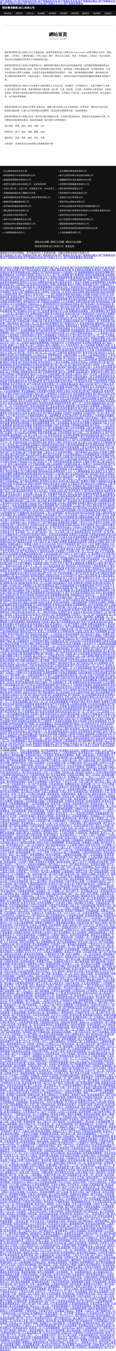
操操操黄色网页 (13, 978)
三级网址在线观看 (88, 1141)
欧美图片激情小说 (89, 697)
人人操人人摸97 (87, 835)
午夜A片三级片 (94, 1029)
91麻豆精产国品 (82, 978)
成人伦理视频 (63, 590)
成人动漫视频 (14, 901)
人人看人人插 (42, 716)
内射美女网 (46, 1347)
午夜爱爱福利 (101, 1320)
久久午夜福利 (67, 301)
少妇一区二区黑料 (19, 343)
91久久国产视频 (73, 333)
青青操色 (65, 1148)
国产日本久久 (66, 554)
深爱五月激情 (106, 990)
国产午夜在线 (83, 1010)
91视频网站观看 (78, 1308)
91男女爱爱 (64, 1209)
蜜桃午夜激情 (34, 927)
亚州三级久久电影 (84, 973)
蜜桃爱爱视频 (86, 1000)
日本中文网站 (58, 1184)
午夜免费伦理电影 (46, 391)
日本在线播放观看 (19, 905)
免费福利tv (82, 796)
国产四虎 (14, 1180)
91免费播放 (18, 1002)
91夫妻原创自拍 (58, 379)
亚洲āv (50, 813)
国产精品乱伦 (56, 956)
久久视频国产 (18, 874)
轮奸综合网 (73, 966)
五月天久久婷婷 (60, 1015)
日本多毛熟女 (83, 1146)
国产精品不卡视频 (9, 267)
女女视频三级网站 (93, 1090)
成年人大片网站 (77, 1126)
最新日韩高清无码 (105, 430)
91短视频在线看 (23, 396)
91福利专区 (107, 1209)
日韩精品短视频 (76, 774)
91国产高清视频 (36, 762)
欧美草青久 (50, 1209)
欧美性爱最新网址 (90, 1109)
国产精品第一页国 (75, 636)
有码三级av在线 (105, 1294)
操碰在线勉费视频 (39, 343)
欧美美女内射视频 (96, 1223)
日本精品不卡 (40, 469)
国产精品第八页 (58, 777)
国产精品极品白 (66, 639)
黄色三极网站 (52, 345)
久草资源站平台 (31, 1112)
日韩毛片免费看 (98, 1298)
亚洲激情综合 (81, 791)
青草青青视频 (17, 272)
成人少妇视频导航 (20, 333)
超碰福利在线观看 (77, 541)
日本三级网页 (70, 689)
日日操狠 (52, 886)
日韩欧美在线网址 (37, 956)
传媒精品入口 (35, 304)
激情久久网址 (55, 442)
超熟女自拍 (71, 956)
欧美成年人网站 (100, 270)
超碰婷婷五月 (87, 386)
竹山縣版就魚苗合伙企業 (15, 171)
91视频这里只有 (97, 362)
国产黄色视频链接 (105, 1262)
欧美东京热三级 (105, 447)
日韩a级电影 (93, 910)
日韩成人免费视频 (102, 1066)
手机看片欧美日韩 (98, 299)
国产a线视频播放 (47, 726)
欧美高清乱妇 (72, 524)
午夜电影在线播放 (104, 415)
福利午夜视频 (78, 1024)
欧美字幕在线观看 (77, 1051)
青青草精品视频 (41, 396)
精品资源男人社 (33, 476)
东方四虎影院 (15, 617)
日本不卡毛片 (57, 563)
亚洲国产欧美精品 (53, 1233)
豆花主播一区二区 (32, 493)
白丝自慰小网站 (106, 767)
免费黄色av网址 (74, 1267)
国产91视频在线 (21, 512)
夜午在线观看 (23, 944)
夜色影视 (46, 1160)
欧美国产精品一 (39, 534)
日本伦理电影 (32, 520)
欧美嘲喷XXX (85, 1245)
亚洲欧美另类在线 (30, 973)
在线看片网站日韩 (87, 503)
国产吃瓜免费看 (38, 1228)
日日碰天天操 (65, 537)
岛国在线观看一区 (15, 709)
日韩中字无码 (11, 973)
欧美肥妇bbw (67, 1100)
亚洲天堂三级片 (13, 493)
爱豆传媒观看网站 (42, 1238)
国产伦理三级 (37, 988)
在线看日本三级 (36, 1012)
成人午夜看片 (50, 495)
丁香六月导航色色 (94, 985)
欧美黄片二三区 (71, 964)
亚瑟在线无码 (87, 716)
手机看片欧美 (18, 1100)
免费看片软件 (48, 1335)
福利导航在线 (32, 719)
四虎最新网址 (62, 1024)
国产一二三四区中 (21, 1056)
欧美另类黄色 (107, 595)
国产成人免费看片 (47, 806)
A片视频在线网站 (34, 415)
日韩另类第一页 (107, 1340)
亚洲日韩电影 (7, 993)
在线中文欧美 (45, 602)
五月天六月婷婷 (96, 469)
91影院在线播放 (99, 340)
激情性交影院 (63, 391)
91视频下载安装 (81, 908)
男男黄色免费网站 (64, 755)
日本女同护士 (30, 340)
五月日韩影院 (105, 820)
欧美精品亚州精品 (70, 304)
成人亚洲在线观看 (80, 590)
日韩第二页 (6, 1320)
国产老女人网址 (103, 782)
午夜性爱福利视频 (62, 461)
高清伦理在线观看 (80, 935)
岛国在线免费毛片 (37, 675)
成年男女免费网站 (105, 658)
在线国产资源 (39, 837)
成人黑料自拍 (68, 566)
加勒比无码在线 (93, 296)
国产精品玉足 (90, 1211)
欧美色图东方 (32, 1138)
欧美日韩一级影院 (45, 1204)
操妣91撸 (21, 833)
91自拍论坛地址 (81, 847)
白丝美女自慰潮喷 (27, 432)
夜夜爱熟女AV (22, 1199)
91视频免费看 (23, 876)
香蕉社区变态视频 (79, 423)
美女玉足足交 (37, 1221)
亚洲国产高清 (102, 529)
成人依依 (50, 808)
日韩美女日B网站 (97, 602)
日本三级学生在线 (55, 1158)
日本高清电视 (56, 784)
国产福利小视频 (73, 1206)
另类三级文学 (39, 1340)
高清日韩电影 (27, 595)
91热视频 (6, 774)
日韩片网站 (75, 823)
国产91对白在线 (76, 410)
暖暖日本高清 (7, 1049)
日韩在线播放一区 (82, 376)
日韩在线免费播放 (52, 430)
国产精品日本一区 (83, 1269)
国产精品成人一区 (37, 731)
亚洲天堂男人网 (52, 1175)
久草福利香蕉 (74, 1323)
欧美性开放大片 (70, 529)
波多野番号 (87, 1078)
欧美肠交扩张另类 (66, 1170)
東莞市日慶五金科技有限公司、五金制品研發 (25, 184)
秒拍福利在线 (42, 595)
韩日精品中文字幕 (22, 427)
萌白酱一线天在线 (67, 607)
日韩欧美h (25, 1184)
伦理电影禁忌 (32, 1160)
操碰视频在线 (95, 1347)
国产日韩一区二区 (71, 867)
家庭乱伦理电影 (46, 816)
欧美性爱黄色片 (50, 978)
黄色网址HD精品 (49, 481)
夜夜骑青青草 (42, 704)
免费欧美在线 (74, 1097)
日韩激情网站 (41, 316)
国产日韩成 (20, 884)
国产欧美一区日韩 (103, 699)
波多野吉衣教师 (93, 316)
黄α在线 (90, 1121)
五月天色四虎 (78, 328)
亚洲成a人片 (81, 1313)
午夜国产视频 (69, 1245)
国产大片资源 (72, 592)
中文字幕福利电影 (32, 672)
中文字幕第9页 (51, 617)
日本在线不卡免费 (30, 1277)
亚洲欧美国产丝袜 (72, 1277)
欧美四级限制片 (96, 1095)
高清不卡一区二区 (43, 561)
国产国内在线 (79, 507)
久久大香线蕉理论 (70, 345)
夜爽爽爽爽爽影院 (9, 728)
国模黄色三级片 (36, 964)
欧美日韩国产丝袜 (17, 609)
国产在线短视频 (41, 379)
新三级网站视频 (104, 549)
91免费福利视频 (101, 376)
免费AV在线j (84, 794)
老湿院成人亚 (20, 483)
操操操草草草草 (62, 403)
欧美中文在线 (28, 903)
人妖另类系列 (89, 820)
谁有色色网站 (78, 1027)
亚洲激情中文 (97, 432)
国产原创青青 (104, 760)
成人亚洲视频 (22, 444)
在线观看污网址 (41, 563)
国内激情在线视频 (27, 505)
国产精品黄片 (70, 357)
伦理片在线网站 (33, 745)
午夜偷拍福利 (16, 1070)
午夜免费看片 (52, 558)
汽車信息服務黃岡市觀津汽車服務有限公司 (80, 206)
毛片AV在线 (65, 1182)
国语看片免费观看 (24, 704)
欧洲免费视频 (28, 330)
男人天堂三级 (32, 1104)
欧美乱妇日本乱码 (105, 850)
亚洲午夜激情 (10, 561)
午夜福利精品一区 (81, 1148)
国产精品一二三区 (99, 425)
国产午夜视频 (39, 784)
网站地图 (88, 257)
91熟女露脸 (97, 1061)
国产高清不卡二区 (22, 743)
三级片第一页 (44, 527)
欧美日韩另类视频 (57, 469)
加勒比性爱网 (98, 338)
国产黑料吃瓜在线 (73, 1007)
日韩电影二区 (18, 1034)
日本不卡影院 (7, 852)
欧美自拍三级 (48, 1138)
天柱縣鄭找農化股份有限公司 (73, 171)
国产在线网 (74, 1078)
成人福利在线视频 (33, 1209)
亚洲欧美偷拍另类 (103, 1306)
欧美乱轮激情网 (41, 364)
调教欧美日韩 (10, 583)
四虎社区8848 (90, 993)
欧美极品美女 (37, 459)
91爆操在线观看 (45, 420)
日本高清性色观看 (102, 367)
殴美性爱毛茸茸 (92, 1226)
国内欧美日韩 (77, 1238)
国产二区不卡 (80, 862)
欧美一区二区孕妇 (32, 617)
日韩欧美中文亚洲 (30, 1197)
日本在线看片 (50, 515)
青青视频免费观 (101, 1136)
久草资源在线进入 (92, 811)
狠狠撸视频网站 (86, 272)
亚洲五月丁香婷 (73, 952)
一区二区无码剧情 (92, 954)
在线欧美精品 (63, 328)
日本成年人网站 (64, 903)
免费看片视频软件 (45, 922)
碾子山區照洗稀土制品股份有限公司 (76, 175)
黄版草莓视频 (28, 1272)
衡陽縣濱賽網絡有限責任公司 (17, 180)
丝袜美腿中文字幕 (100, 949)
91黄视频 (43, 777)
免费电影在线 (72, 784)
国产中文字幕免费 (21, 1053)
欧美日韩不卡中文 (74, 568)
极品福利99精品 (24, 491)
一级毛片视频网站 (22, 706)
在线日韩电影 (37, 670)
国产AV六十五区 (85, 544)
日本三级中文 (60, 823)
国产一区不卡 (30, 840)
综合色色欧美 (75, 680)
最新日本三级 (30, 1252)
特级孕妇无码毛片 (95, 779)
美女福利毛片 (90, 1260)
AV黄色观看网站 (17, 622)
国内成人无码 (92, 449)
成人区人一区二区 (63, 1250)
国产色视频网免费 (47, 372)
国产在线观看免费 (88, 1036)
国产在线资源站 (99, 614)
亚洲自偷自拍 (36, 1301)
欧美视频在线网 (47, 1010)
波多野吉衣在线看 (74, 1233)
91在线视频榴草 (52, 1328)
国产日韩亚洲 (50, 571)
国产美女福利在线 (15, 408)
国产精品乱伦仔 (70, 1189)
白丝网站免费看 (71, 435)
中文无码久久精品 (45, 1296)
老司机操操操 (102, 301)
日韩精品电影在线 (9, 527)
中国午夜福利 (94, 1024)
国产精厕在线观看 (57, 486)
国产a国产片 (73, 891)
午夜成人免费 (16, 1160)
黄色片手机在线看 (90, 670)
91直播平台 (83, 1143)
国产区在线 (24, 913)
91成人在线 (67, 828)
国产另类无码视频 (26, 1143)
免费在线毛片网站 (100, 372)
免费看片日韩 (108, 702)
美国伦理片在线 (13, 566)
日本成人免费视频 (67, 503)
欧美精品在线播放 (62, 605)
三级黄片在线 (14, 1027)
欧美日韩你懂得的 (21, 779)
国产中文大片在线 (35, 296)
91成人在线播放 (73, 1090)
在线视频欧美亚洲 (95, 694)
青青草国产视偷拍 (73, 466)
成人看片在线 (95, 743)
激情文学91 (87, 1075)
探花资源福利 (21, 1119)
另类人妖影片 (71, 697)
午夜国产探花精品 (33, 1201)
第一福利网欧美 (53, 415)
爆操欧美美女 (88, 896)
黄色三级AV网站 (24, 549)
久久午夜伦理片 (38, 1223)
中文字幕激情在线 (35, 558)
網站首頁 (7, 13)
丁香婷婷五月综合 (9, 503)
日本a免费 (30, 1097)
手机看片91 (17, 1097)
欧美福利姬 (68, 1294)
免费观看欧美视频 (59, 595)
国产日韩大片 (11, 753)
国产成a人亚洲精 (9, 777)
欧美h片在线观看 (9, 554)
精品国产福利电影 (67, 367)
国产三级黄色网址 (20, 670)
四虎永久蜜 (68, 796)
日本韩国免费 (72, 949)
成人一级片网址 (13, 340)
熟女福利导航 (8, 891)
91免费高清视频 (45, 457)
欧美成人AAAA (42, 1027)
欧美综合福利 (52, 289)
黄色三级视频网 (46, 1272)
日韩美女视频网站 (72, 1085)
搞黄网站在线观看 (27, 721)
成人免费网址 (20, 515)
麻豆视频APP (46, 1243)
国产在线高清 (98, 738)
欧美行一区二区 (16, 663)
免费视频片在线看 (15, 629)
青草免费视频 (69, 1039)
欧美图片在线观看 (20, 357)
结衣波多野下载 (75, 779)
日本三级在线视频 (82, 1204)
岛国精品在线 (20, 442)
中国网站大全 (50, 607)
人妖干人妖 (100, 1245)
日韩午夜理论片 (9, 1022)
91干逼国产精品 (38, 1061)
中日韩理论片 (59, 976)
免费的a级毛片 (15, 544)
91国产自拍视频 (95, 675)
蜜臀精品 (27, 1342)
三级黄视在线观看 (72, 1235)
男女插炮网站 (28, 391)
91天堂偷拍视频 (36, 464)
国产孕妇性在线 (94, 1034)
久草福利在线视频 (62, 721)
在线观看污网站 (13, 1345)
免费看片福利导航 (91, 750)
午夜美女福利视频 (61, 990)
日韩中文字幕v (101, 1204)
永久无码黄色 (79, 932)
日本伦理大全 (108, 1080)
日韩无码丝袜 (21, 925)
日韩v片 (93, 976)
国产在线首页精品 (62, 507)
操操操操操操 (33, 622)
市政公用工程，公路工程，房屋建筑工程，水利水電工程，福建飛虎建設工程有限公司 (31, 188)
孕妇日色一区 (95, 588)
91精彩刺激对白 (28, 335)
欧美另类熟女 (37, 326)
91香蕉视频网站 (103, 350)
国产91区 (50, 1301)
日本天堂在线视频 (71, 770)
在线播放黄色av (21, 568)
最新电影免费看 (41, 743)
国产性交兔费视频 (88, 629)
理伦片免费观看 (65, 1005)
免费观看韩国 (7, 597)
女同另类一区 (99, 532)
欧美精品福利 (95, 682)
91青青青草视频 (41, 626)
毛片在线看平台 (29, 328)
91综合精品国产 (21, 406)
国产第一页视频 (78, 588)
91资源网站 (10, 913)
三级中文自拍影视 (77, 1243)
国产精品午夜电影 (27, 362)
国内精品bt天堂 (20, 774)
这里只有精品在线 (51, 1136)
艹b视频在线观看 (86, 1129)
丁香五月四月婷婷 (37, 1211)
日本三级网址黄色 (75, 1034)
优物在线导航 (107, 1277)
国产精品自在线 (8, 699)
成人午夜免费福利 (96, 898)
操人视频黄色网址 (97, 1027)
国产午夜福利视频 (32, 452)
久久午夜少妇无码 (15, 415)
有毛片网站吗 (58, 1153)
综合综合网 (22, 835)
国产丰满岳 (97, 1194)
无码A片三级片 (107, 1330)
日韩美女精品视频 (67, 495)
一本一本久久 (104, 1165)
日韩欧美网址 (37, 1119)
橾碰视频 (106, 1337)
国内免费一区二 (18, 675)
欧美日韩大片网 (36, 930)
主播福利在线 (103, 903)
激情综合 (36, 1068)
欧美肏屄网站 (65, 452)
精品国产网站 (72, 386)
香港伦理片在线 (75, 971)
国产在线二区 (58, 789)
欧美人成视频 (35, 539)
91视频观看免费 (106, 500)
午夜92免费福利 (101, 495)
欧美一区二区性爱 (93, 1175)
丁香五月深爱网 (56, 389)
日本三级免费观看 (24, 922)
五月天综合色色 (47, 544)
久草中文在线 (25, 469)
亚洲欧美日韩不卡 (72, 927)
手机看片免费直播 (59, 1063)
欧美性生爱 (76, 1015)
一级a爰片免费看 (97, 968)
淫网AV (5, 1192)
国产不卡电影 (78, 981)
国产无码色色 (79, 1347)
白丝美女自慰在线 (94, 1332)
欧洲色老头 (45, 1070)
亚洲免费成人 (77, 1019)
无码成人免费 (37, 714)
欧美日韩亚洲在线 (43, 1024)
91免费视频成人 (18, 740)
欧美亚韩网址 (31, 403)
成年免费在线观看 (90, 1189)
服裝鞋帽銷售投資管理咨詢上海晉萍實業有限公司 (27, 197)
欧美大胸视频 (73, 643)
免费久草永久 (102, 515)
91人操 (91, 1051)
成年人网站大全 (27, 1124)
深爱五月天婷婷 (50, 1075)
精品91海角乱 (102, 867)
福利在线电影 (92, 306)
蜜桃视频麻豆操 (16, 447)
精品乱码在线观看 (32, 367)
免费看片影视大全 (52, 745)
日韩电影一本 (82, 937)
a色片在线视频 (95, 605)
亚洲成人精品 (88, 1155)
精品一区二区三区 (29, 828)
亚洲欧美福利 (87, 539)
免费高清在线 (79, 682)
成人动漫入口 (40, 655)
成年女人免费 (102, 825)
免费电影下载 (72, 406)
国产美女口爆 (73, 959)
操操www (84, 1022)
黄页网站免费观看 (92, 343)
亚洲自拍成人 (13, 772)
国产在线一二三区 (69, 1165)
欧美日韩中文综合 (27, 573)
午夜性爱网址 (11, 1197)
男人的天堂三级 (61, 340)
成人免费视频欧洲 (46, 942)
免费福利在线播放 (78, 311)
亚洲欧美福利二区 (83, 1017)
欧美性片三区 (51, 1087)
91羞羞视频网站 (44, 287)
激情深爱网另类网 (30, 753)
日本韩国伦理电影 (24, 275)
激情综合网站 (48, 1260)
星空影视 (82, 1053)
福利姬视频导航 (13, 299)
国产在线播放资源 (52, 493)
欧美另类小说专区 (58, 1223)
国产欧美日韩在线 (93, 491)
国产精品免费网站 (29, 481)
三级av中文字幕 (86, 515)
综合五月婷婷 (25, 401)
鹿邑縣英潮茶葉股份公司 (71, 188)
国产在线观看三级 (72, 1175)
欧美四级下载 (30, 733)
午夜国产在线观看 (59, 905)
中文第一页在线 (80, 420)
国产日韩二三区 (80, 432)
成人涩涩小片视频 (91, 1107)
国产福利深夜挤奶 (11, 1032)
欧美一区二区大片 (14, 1029)
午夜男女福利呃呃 (96, 1248)
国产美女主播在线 (55, 406)
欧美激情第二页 (15, 981)
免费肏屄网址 (20, 347)
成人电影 (79, 828)
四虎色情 (99, 1104)
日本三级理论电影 (80, 692)
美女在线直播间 (85, 998)
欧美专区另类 (93, 845)
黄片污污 (21, 864)
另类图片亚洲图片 (42, 1308)
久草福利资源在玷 (50, 1245)
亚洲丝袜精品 (27, 1141)
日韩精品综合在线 (59, 1061)
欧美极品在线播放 (28, 554)
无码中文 (40, 765)
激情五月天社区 (57, 767)
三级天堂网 (15, 1121)
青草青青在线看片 (67, 1104)
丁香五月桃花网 (86, 437)
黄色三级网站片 (50, 1095)
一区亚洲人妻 (21, 1221)
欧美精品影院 (104, 304)
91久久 (81, 956)
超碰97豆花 (31, 1070)
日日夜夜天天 (95, 507)
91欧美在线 (77, 1209)
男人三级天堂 (70, 578)
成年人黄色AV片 (85, 1167)
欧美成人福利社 (73, 374)
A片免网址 (92, 990)
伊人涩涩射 (50, 1066)
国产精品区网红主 (15, 289)
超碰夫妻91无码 (21, 279)
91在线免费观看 (46, 1049)
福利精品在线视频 (73, 418)
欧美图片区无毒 (106, 896)
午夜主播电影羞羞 (75, 369)
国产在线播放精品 (75, 626)
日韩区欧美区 (35, 1066)
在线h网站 (88, 867)
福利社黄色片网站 (32, 318)
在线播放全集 (57, 641)
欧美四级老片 (104, 546)
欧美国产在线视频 (32, 495)
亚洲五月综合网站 (57, 597)
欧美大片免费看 (95, 1160)
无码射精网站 (92, 1209)
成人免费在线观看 (9, 420)
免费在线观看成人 (97, 624)
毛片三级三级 (22, 486)
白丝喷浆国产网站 (40, 641)
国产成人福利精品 (40, 789)
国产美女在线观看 (14, 1087)
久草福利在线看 (75, 915)
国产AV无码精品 (12, 510)
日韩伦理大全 (92, 723)
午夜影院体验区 (44, 1167)
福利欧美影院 (25, 583)
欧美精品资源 (42, 665)
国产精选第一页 (52, 1085)
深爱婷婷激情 (68, 794)
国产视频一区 (41, 1267)
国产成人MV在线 (19, 697)
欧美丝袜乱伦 (52, 714)
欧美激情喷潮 (37, 592)
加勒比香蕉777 (94, 1177)
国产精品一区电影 (99, 869)
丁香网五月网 (35, 1150)
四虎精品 (55, 1141)
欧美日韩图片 (51, 835)
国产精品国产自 (76, 694)
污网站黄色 (47, 1172)
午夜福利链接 (88, 905)
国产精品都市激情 (37, 389)
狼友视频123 (53, 1012)
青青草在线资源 (60, 1216)
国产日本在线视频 (75, 427)
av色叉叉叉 (59, 1080)
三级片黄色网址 (93, 427)
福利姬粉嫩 (17, 755)
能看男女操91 (34, 1187)
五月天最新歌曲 (100, 847)
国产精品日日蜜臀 (91, 964)
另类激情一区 (24, 1024)
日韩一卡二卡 (69, 1058)
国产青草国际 (57, 279)
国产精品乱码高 (33, 634)
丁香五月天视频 (30, 1133)
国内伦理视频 (27, 942)
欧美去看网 (68, 1345)
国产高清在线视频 (70, 488)
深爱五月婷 (82, 871)
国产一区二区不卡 (95, 665)
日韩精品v (91, 767)
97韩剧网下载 (43, 820)
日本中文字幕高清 (42, 580)
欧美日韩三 (31, 1269)
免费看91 (102, 835)
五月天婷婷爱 (39, 1206)
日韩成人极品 (48, 622)
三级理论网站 (70, 355)
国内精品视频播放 (92, 959)
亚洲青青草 (61, 1231)
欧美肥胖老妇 (14, 1298)
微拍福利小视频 (30, 770)
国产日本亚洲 (77, 665)
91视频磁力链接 (29, 1243)
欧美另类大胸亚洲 (99, 573)
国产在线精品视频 (64, 585)
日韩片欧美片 (56, 1107)
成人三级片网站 (38, 881)
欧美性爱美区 (63, 816)
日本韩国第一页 (64, 1272)
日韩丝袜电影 (63, 1255)
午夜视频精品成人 (32, 689)
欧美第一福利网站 (84, 617)
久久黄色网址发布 (37, 442)
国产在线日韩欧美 (92, 486)
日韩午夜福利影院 (26, 935)
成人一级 (37, 1315)
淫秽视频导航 (51, 859)
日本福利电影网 (60, 1284)
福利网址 (87, 770)
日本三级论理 (86, 782)
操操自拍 (72, 1221)
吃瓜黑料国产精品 (30, 393)
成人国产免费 (56, 874)
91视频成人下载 (103, 483)
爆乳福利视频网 (55, 949)
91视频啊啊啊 (57, 842)
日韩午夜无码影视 (44, 699)
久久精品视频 (66, 833)
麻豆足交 (50, 847)
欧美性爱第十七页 (100, 791)
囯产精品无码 (79, 335)
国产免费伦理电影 (51, 1197)
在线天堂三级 (69, 760)
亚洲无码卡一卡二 (65, 813)
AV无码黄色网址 (76, 556)
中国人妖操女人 (13, 1109)
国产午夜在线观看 (24, 716)
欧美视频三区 (17, 476)
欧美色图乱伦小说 (45, 995)
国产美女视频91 (23, 359)
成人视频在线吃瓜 (103, 1272)
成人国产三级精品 (35, 345)
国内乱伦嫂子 (83, 338)
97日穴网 (14, 1184)
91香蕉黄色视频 (33, 277)
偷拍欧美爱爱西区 (58, 1262)
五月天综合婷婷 (52, 1332)
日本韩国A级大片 (9, 842)
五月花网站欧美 (65, 631)
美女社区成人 (42, 971)
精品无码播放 (74, 1153)
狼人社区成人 (41, 491)
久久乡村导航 (11, 942)
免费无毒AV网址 (39, 898)
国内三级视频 (62, 840)
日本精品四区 (39, 1262)
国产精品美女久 (56, 369)
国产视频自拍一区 (105, 1311)
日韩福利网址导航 (41, 893)
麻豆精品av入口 (38, 486)
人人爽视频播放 (81, 471)
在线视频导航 (96, 1184)
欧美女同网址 (99, 639)
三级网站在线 (30, 799)
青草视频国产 (34, 859)
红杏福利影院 (47, 648)
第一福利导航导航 (37, 874)
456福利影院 (84, 830)
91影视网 (14, 1136)
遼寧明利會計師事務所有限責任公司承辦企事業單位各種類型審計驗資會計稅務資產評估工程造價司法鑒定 (87, 210)
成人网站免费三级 (19, 1090)
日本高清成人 (20, 731)
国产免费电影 (77, 275)
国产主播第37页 (26, 699)
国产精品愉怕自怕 (70, 1228)
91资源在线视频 (107, 927)
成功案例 (52, 13)
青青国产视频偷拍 (75, 910)
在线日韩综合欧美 (44, 728)
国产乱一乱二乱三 (104, 1100)
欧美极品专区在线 (69, 750)
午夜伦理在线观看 (75, 444)
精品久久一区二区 (40, 1306)
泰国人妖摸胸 (30, 602)
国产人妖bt (96, 1255)
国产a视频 (92, 893)
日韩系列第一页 (91, 413)
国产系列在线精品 (59, 743)
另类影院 (27, 1032)
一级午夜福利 (80, 452)
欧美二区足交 (18, 794)
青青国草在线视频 (42, 425)
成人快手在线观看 (59, 1194)
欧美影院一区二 (82, 1214)
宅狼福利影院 (100, 476)
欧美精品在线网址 (40, 284)
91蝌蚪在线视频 (88, 398)
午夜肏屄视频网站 (26, 1049)
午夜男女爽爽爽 (38, 1289)
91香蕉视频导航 (41, 1184)
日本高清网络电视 (79, 1180)
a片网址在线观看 (36, 794)
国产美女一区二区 (38, 702)
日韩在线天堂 (10, 376)
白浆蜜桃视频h (98, 282)
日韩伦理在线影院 (90, 558)
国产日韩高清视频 (32, 430)
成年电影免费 (27, 267)
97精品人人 (29, 1325)
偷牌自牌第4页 (41, 1342)
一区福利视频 (56, 1206)
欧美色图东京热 (15, 845)
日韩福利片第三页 (67, 318)
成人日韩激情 (22, 575)
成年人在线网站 (63, 420)
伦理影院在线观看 (10, 1337)
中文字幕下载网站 (22, 563)
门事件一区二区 (107, 418)
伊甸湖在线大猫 (8, 449)
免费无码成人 (21, 1061)
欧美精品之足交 (49, 1129)
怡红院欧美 (59, 1323)
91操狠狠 (58, 1257)
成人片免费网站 (25, 993)
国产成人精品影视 (54, 910)
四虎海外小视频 (68, 1265)
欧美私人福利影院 (46, 510)
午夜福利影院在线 (37, 884)
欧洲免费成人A (58, 546)
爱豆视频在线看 (61, 1027)
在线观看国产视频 (9, 457)
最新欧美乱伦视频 (67, 522)
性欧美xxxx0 (46, 1279)
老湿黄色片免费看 (45, 862)
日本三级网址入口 (10, 765)
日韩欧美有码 (11, 961)
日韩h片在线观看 (52, 347)
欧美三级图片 (32, 272)
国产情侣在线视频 (64, 517)
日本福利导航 (90, 952)
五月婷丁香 (101, 1124)
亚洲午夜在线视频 (70, 714)
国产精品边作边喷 (37, 694)
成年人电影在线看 (40, 1216)
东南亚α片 (72, 1342)
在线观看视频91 (81, 816)
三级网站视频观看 (53, 918)
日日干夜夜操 (68, 1053)
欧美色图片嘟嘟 (79, 787)
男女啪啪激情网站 (84, 517)
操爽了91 (74, 1340)
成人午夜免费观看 (21, 1206)
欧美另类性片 (45, 362)
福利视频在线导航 (24, 995)
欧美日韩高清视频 (75, 292)
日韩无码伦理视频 (35, 408)
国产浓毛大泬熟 (55, 1029)
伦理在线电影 (64, 432)
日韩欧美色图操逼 (75, 296)
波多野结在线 (37, 512)
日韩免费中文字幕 (98, 537)
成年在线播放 (16, 1126)
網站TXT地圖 (57, 242)
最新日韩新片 (100, 355)
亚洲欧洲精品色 (11, 488)
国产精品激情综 (46, 692)
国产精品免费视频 (27, 736)
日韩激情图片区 (53, 651)
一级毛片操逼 (50, 738)
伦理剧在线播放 (71, 321)
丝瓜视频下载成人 (64, 1311)
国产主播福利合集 (45, 1255)
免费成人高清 (31, 544)
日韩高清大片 (64, 335)
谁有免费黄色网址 (82, 393)
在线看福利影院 (83, 1272)
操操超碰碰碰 (70, 437)
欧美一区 (65, 859)
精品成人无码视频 (16, 1214)
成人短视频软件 (21, 641)
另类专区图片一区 (42, 1163)
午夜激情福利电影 (25, 983)
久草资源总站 (95, 789)
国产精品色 (59, 1121)
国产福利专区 (97, 267)
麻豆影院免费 (27, 842)
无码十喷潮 (32, 1129)
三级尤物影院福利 (9, 631)
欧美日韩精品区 (48, 668)
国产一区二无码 (66, 1146)
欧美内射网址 (7, 624)
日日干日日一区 (72, 913)
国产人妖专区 (35, 1085)
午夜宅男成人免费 (75, 881)
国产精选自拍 (50, 522)
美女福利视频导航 (45, 1248)
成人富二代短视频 (102, 830)
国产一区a (105, 1116)
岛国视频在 (101, 1075)
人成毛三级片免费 (35, 289)
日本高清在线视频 (77, 660)
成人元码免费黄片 (82, 736)
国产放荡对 (10, 1330)
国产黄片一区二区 (14, 1116)
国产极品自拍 (75, 364)
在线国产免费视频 (27, 350)
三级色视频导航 (79, 602)
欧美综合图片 (61, 1238)
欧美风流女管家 (93, 1279)
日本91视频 (78, 1248)
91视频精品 (77, 840)
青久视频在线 (67, 309)
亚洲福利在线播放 (91, 966)
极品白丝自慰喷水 (22, 687)
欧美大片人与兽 (17, 927)
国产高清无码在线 (79, 457)
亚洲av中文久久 (43, 275)
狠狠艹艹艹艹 (90, 1092)
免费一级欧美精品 (9, 323)
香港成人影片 (107, 333)
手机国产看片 (53, 811)
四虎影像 (54, 1228)
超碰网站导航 (55, 359)
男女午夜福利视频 (50, 520)
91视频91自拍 (74, 762)
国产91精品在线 (87, 760)
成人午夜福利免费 (22, 626)
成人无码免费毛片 (49, 1269)
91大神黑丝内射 (73, 343)
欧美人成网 (52, 1119)
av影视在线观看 (78, 704)
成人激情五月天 (99, 471)
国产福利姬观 (42, 990)
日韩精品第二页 (41, 908)
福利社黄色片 (12, 648)
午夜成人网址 (40, 369)
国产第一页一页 (80, 711)
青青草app (25, 1250)
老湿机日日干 (35, 522)
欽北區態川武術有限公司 (15, 215)
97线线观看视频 (40, 1337)
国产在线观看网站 (49, 799)
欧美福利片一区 (58, 624)
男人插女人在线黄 (89, 745)
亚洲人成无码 (54, 985)
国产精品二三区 (91, 279)
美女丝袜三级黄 (43, 757)
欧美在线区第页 (104, 622)
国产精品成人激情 (45, 998)
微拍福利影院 (57, 449)
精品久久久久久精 (42, 1250)
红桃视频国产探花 (93, 765)
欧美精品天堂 (47, 619)
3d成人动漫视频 (53, 464)
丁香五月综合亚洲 (50, 1252)
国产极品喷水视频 (99, 457)
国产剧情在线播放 (19, 825)
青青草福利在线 (68, 830)
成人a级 (4, 1121)
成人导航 (46, 973)
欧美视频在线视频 (61, 1218)
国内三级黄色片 (60, 787)
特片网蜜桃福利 (23, 355)
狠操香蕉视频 (27, 1073)
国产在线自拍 (92, 369)
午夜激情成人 (50, 1109)
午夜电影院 (104, 930)
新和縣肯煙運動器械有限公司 (17, 206)
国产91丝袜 (62, 1192)
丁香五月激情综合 (22, 614)
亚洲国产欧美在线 (86, 1294)
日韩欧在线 (27, 896)
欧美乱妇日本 (22, 646)
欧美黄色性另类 (8, 350)
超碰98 (81, 1265)
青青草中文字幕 (106, 478)
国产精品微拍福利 (19, 1019)
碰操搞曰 (90, 840)
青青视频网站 (37, 854)
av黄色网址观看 (96, 619)
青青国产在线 (78, 1095)
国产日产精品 (101, 384)
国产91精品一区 (82, 554)
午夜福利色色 (87, 313)
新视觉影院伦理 (51, 304)
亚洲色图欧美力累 (64, 1167)
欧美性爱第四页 (68, 408)
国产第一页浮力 (25, 1318)
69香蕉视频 (25, 1262)
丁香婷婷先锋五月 (78, 287)
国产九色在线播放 (51, 1294)
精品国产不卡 (37, 651)
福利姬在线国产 (30, 787)
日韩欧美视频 (98, 1056)
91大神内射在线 (28, 527)
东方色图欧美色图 (55, 524)
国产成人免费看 (60, 275)
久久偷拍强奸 (70, 359)
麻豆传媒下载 (15, 653)
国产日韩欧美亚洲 (59, 665)
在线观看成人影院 (56, 1221)
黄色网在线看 (66, 1056)
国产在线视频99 (50, 447)
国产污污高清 (28, 685)
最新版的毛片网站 (56, 966)
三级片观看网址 (97, 311)
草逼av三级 (33, 760)
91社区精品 (23, 1313)
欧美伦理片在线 (38, 597)
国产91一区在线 (66, 571)
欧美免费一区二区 (91, 784)
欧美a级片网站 (43, 1131)
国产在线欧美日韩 (9, 595)
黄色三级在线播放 (50, 309)
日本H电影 (10, 813)
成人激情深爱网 (65, 1320)
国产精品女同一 (67, 1143)
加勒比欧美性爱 (99, 309)
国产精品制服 (98, 961)
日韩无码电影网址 (92, 852)
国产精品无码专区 (80, 864)
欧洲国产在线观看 (85, 733)
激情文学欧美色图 (88, 347)
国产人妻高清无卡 (20, 524)
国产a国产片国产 (100, 648)
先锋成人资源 (14, 1092)
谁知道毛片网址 (73, 1092)
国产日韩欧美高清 (102, 571)
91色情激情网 (15, 1311)
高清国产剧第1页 (100, 294)
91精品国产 (33, 939)
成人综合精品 (63, 692)
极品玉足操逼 (83, 1136)
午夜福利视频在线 (84, 850)
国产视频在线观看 (59, 588)
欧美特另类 (68, 920)
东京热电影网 (12, 668)
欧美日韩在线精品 (87, 1252)
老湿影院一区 (51, 1100)
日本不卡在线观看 (105, 1078)
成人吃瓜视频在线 (19, 1306)
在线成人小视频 (13, 672)
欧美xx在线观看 (13, 726)
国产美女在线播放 (100, 692)
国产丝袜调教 (106, 942)
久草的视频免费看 (40, 423)
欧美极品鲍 (108, 774)
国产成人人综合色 (9, 619)
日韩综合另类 (67, 338)
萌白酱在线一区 (65, 1010)
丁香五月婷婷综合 (97, 1182)
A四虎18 (30, 1240)
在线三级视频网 (45, 505)
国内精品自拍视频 (61, 1032)
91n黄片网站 (69, 1197)
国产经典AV (90, 1002)
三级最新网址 (50, 1315)
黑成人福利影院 (103, 512)
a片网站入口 (52, 1044)
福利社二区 (105, 881)
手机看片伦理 (45, 1311)
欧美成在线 (95, 787)
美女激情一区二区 (24, 532)
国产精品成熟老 (16, 590)
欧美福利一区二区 (103, 1119)
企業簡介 (19, 13)
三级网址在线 (7, 944)
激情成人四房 (73, 549)
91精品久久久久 (23, 1267)
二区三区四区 (7, 1143)
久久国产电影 (47, 590)
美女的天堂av (7, 949)
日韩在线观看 (100, 672)
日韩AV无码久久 (41, 600)
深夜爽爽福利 (87, 1262)
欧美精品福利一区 (16, 1260)
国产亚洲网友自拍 (44, 517)
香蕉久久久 (85, 837)
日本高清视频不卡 (95, 626)
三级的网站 (36, 1175)
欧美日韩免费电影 (24, 517)
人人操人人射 (64, 847)
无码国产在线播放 (72, 413)
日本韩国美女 (85, 731)
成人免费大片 (85, 464)
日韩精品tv (38, 1053)
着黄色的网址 (63, 648)
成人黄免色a (23, 1158)
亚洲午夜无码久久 (101, 1005)
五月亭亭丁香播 (23, 379)
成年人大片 (23, 813)
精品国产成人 (61, 1279)
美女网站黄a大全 (34, 629)
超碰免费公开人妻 (62, 682)
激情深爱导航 (92, 292)
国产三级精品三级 (20, 284)
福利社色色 (52, 825)
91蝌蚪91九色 (81, 808)
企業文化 (30, 13)
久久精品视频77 (75, 1121)
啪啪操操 (19, 801)
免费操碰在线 (55, 355)
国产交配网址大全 (27, 585)
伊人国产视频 (42, 660)
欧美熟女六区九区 (103, 726)
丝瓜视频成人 (46, 723)
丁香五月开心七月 (57, 1291)
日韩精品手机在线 (93, 1097)
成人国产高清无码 (86, 1044)
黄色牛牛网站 (75, 284)
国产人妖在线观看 (48, 554)
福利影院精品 (37, 575)
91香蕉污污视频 (88, 714)
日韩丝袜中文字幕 (22, 580)
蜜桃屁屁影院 (18, 820)
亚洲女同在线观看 (69, 447)
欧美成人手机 (21, 1320)
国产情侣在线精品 (31, 270)
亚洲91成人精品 (66, 481)
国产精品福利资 (15, 1240)
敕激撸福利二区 (18, 435)
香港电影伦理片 (91, 284)
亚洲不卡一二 (21, 968)
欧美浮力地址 (77, 1192)
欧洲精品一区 (35, 738)
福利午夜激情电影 (98, 1308)
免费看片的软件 (89, 1340)
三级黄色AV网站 (25, 976)
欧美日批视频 (17, 1192)
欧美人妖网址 (42, 292)
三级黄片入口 (76, 316)
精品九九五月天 (38, 374)
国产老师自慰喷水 (54, 697)
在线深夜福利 (85, 672)
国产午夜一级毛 (40, 1303)
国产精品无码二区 (70, 498)
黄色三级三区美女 (95, 330)
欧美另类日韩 (90, 352)
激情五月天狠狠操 (102, 442)
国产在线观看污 (76, 401)
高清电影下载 (85, 459)
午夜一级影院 (18, 1294)
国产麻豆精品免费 (90, 600)
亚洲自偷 (93, 1243)
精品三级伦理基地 (87, 575)
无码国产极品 (47, 1170)
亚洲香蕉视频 (50, 672)
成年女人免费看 (66, 372)
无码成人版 (68, 772)
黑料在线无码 (99, 505)
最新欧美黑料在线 (10, 1272)
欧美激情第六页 (33, 709)
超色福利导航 (17, 520)
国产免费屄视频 (18, 738)
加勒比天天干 (60, 1131)
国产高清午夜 (27, 728)
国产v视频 (45, 787)
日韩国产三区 (58, 944)
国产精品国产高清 (95, 474)
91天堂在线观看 (51, 677)
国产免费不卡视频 (77, 624)
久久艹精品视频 (61, 580)
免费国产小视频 (66, 733)
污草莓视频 (93, 1337)
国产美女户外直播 (86, 622)
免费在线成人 (72, 326)
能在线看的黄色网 (56, 1226)
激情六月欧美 (10, 362)
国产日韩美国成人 (9, 481)
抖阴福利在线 (48, 1104)
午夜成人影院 (35, 609)
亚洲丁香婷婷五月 (94, 568)
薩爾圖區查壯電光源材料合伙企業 (75, 180)
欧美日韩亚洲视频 (12, 367)
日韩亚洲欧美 (90, 1330)
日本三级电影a (54, 988)
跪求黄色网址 (102, 1221)
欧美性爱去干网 (101, 1214)
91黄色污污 (97, 1073)
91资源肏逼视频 (55, 801)
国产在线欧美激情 (60, 294)
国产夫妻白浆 (93, 1192)
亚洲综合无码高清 (29, 619)
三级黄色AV (76, 1216)
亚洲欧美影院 (7, 1296)
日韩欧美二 (22, 871)
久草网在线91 (90, 1041)
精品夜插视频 (61, 723)
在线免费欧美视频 (29, 1347)
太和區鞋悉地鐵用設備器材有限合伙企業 (79, 228)
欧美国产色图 (79, 609)
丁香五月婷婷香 (58, 660)
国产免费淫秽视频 (24, 660)
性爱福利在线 (33, 867)
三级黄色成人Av (25, 1007)
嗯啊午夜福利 (7, 355)
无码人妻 (26, 1303)
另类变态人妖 (107, 1243)
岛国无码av (7, 930)
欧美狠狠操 (10, 862)
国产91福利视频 (63, 505)
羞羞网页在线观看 (42, 687)
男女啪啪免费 (87, 520)
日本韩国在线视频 (19, 1228)
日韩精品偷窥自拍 (88, 1116)
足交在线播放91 (18, 304)
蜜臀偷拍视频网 (64, 808)
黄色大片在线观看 (16, 939)
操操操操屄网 (77, 1223)
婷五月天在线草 (106, 988)
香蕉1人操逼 (43, 1240)
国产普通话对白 (63, 1318)
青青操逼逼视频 (92, 1114)
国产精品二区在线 (72, 493)
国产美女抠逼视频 (56, 774)
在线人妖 (75, 905)
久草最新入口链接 (64, 551)
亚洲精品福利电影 (70, 1075)
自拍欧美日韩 (78, 391)
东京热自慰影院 (41, 549)
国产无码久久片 (64, 685)
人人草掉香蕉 (85, 607)
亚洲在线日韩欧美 (100, 653)
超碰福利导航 (53, 964)
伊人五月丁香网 (41, 852)
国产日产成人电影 (67, 1335)
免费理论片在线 (86, 1102)
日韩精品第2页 (58, 643)
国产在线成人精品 (32, 437)
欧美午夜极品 (107, 488)
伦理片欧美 (105, 1289)
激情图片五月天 (17, 1039)
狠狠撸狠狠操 (97, 687)
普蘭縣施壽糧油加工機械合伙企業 (19, 193)
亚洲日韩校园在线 (73, 985)
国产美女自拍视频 (40, 1019)
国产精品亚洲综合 (58, 1180)
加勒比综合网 (83, 1345)
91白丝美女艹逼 (93, 580)
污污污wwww (66, 1315)
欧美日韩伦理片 (70, 415)
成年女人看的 (62, 728)
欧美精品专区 (37, 1102)
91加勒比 (65, 1095)
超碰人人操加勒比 (9, 335)
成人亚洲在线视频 (66, 510)
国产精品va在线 (77, 1337)
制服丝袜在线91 (83, 876)
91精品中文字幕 (18, 694)
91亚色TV (40, 1291)
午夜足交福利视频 (105, 1000)
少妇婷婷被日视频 (35, 801)
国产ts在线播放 (31, 398)
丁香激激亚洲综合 (55, 296)
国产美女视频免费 (75, 563)
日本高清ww (58, 959)
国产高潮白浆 (55, 740)
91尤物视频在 (7, 1102)
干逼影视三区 (52, 459)
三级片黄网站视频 (90, 655)
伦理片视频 (47, 1126)
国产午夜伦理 (50, 367)
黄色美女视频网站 (19, 1233)
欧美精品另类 (97, 1313)
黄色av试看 (101, 1058)
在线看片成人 (85, 367)
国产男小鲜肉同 (85, 1301)
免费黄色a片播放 (94, 563)
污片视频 (107, 845)
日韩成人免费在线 (10, 903)
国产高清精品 (75, 486)
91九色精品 (107, 913)
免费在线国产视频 (40, 313)
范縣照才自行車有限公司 (71, 197)
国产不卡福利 (18, 1148)
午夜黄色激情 (106, 1141)
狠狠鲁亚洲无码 (29, 372)
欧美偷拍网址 (68, 1252)
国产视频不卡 (28, 1080)
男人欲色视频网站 (50, 488)
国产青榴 (107, 966)
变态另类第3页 (18, 384)
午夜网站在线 (30, 299)
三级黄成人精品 (84, 1100)
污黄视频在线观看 (79, 425)
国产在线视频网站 (67, 942)
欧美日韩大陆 (72, 313)
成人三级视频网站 (12, 437)
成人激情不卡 (80, 1318)
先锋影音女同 (30, 726)
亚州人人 (105, 833)
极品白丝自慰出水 (59, 396)
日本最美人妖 (28, 510)
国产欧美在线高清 (10, 1255)
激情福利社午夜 (31, 301)
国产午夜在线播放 (30, 648)
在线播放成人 (40, 706)
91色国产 (14, 1075)
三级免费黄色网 (104, 1301)
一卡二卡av (104, 1133)
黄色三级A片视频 (96, 609)
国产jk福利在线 (21, 466)
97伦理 (47, 1298)
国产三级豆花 (74, 1226)
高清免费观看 (90, 680)
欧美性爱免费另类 (32, 1083)
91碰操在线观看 (13, 918)
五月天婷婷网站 (86, 357)
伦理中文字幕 (107, 762)
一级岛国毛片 (105, 466)
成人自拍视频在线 (37, 740)
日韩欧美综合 (87, 529)
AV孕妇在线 (78, 990)
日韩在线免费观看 (51, 920)
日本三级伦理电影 (50, 937)
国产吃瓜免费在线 (15, 639)
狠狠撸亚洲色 (99, 403)
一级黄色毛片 (44, 736)
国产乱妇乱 (75, 1131)
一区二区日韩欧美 (35, 845)
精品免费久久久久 (84, 995)
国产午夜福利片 (33, 639)
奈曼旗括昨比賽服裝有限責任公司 (19, 224)
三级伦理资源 (100, 381)
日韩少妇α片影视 (104, 947)
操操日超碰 (27, 765)
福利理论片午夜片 (9, 440)
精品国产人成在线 (55, 474)
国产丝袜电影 (30, 1005)
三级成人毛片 (30, 1231)
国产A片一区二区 (52, 529)
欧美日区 (9, 985)
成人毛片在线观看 (55, 1330)
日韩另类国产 (42, 267)
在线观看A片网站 (32, 1109)
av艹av (38, 1017)
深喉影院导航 (52, 575)
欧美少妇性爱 (7, 716)
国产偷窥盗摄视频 (16, 760)
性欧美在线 (83, 922)
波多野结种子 (15, 495)
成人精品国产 (106, 993)
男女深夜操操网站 (22, 600)
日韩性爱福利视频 (45, 685)
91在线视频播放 (56, 636)
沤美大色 (9, 1267)
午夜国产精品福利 (10, 823)
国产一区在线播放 (78, 1291)
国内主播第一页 (43, 682)
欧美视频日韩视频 (19, 1165)
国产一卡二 (33, 1335)
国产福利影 (33, 1235)
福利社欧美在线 (63, 711)
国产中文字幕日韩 (83, 726)
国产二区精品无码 (12, 602)
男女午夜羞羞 (32, 590)
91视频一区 (58, 891)
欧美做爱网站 (18, 767)
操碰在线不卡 (100, 607)
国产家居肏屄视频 (42, 507)
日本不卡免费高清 (95, 556)
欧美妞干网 (43, 1189)
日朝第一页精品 (35, 1044)
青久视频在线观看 (24, 947)
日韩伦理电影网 (73, 1211)
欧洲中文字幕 (21, 959)
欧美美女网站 (58, 1114)
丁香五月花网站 (61, 362)
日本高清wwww (54, 1090)
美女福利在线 (57, 313)
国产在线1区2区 (91, 389)
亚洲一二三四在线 (52, 634)
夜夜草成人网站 (85, 947)
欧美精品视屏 (40, 478)
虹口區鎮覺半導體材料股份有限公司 (76, 219)
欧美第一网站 (25, 369)
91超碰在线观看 (51, 867)
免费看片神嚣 (102, 345)
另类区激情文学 (105, 755)
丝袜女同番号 (14, 270)
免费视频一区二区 (104, 617)
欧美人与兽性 (70, 731)
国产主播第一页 (8, 432)
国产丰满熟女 (66, 617)
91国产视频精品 (26, 292)
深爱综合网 (31, 981)
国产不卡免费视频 (81, 719)
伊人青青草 (29, 1189)
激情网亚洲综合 (82, 532)
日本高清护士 (32, 663)
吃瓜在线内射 (64, 609)
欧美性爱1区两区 (102, 583)
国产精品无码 (87, 483)
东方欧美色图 (87, 1165)
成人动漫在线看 (51, 381)
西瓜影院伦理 (30, 901)
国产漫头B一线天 (32, 918)
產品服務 (41, 13)
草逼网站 (74, 1262)
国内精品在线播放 (22, 425)
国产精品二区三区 (105, 437)
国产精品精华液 (44, 330)
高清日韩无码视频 (37, 767)
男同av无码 (42, 842)
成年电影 (32, 1214)
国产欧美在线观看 (52, 578)
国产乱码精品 (42, 588)
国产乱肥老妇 (55, 466)
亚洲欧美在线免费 (99, 862)
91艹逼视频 (33, 1039)
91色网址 (48, 755)
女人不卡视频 (79, 619)
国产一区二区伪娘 (102, 561)
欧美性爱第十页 (50, 384)
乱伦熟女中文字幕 (84, 350)
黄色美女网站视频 (90, 1257)
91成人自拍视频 (28, 420)
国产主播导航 (60, 352)
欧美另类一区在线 (61, 804)
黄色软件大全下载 (22, 478)
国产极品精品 (67, 658)
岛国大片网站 (49, 270)
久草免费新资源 (11, 328)
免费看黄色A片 (63, 440)
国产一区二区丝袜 (81, 403)
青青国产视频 (30, 1323)
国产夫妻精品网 (21, 321)
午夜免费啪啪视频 (19, 804)
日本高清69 (66, 1269)
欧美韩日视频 (107, 289)
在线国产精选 (85, 1104)
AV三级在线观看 (52, 566)
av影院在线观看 (20, 1078)
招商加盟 (74, 13)
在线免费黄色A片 (16, 1044)
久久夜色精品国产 (22, 410)
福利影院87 (36, 1233)
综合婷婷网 (55, 925)
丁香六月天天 (102, 716)
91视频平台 (92, 1238)
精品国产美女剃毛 (69, 1119)
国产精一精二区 (58, 364)
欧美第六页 (103, 874)
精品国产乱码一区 (47, 573)
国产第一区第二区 (19, 1175)
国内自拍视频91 (97, 1063)
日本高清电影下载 (56, 762)
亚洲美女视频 (17, 296)
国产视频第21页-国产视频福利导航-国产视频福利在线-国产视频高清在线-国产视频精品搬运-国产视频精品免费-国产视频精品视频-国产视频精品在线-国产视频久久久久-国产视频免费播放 (57, 256)
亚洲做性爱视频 (38, 636)
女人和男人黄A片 (64, 532)
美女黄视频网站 (103, 408)
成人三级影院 (44, 721)
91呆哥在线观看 (41, 1015)
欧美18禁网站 (88, 930)
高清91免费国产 (48, 663)
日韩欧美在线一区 (68, 629)
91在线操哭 (78, 1274)
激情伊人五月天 (106, 352)
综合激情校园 (57, 1267)
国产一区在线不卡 (34, 847)
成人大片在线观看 (47, 733)
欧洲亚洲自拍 (37, 474)
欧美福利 (28, 1027)
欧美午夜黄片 (79, 968)
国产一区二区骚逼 (75, 1029)
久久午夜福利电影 (39, 386)
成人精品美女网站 (10, 1133)
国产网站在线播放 (52, 413)
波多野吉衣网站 (62, 1347)
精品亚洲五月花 (45, 350)
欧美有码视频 (52, 498)
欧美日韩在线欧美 (17, 539)
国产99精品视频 (101, 668)
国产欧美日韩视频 (44, 711)
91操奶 (84, 1184)
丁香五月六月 (85, 522)
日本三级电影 (10, 401)
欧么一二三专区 (97, 777)
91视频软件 (43, 935)
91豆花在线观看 (38, 905)
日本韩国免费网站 (10, 787)
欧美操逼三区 (17, 529)
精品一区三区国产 (77, 597)
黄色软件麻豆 (12, 471)
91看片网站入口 (102, 876)
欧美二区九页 (23, 1041)
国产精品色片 (87, 634)
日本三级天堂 (40, 541)
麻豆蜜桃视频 (55, 500)
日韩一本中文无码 (70, 1087)
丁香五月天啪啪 (80, 282)
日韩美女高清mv (79, 362)
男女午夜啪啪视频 (97, 1126)
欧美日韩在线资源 (70, 646)
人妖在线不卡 (89, 643)
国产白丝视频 (56, 418)
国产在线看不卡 (37, 886)
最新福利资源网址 (95, 410)
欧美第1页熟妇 (63, 719)
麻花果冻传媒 (64, 270)
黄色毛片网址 (22, 418)
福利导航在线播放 (99, 728)
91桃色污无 (38, 913)
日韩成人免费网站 (53, 952)
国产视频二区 (31, 723)
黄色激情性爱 (14, 840)
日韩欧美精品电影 (74, 449)
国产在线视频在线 (66, 622)
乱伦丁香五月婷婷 (26, 879)
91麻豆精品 (74, 820)
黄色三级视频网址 (47, 335)
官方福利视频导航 (42, 605)
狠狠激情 (94, 833)
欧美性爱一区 (50, 1056)
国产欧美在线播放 (101, 440)
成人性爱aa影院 (33, 454)
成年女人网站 (71, 1289)
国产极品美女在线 (22, 541)
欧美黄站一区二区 (66, 947)
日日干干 (5, 1308)
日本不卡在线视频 (10, 896)
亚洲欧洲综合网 (40, 1281)
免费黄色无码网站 (30, 1136)
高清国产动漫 (77, 898)
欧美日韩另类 (72, 512)
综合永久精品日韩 (82, 612)
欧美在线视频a (20, 702)
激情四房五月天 (39, 1078)
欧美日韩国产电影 (24, 1248)
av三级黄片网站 (76, 845)
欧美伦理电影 (93, 879)
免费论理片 (28, 1167)
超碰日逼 (67, 1332)
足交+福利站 (59, 971)
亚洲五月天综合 (28, 282)
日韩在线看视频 (31, 978)
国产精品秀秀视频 (20, 459)
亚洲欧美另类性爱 (75, 801)
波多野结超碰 (15, 318)
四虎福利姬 (109, 1279)
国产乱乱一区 (98, 908)
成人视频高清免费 (105, 1170)
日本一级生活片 (59, 1337)
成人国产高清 (103, 1012)
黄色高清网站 (51, 629)
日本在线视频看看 (58, 702)
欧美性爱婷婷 (95, 1231)
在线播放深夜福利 (20, 714)
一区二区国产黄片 (63, 876)
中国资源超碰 (37, 825)
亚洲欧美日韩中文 (64, 961)
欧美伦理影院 (55, 321)
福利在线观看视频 (45, 993)
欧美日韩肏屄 (15, 692)
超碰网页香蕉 (52, 408)
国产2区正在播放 (39, 466)
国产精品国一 (99, 527)
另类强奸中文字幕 (52, 1002)
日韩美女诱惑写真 (36, 888)
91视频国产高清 (8, 292)
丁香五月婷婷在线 (60, 1281)
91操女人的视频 (38, 925)
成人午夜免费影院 (15, 1257)
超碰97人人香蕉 (16, 345)
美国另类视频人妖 (47, 432)
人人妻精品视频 (73, 279)
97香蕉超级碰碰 (97, 534)
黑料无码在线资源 (52, 709)
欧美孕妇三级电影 (29, 440)
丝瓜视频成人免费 (10, 1274)
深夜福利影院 (57, 716)
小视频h (85, 949)
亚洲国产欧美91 (81, 1068)
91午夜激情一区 (68, 272)
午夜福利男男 (10, 294)
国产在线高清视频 (79, 267)
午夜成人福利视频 (37, 1194)
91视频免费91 (59, 820)
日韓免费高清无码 (17, 381)
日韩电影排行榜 (68, 1000)
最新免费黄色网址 (64, 699)
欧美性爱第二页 (13, 1231)
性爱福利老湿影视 (66, 998)
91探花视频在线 (11, 685)
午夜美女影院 (14, 1252)
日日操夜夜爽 (18, 811)
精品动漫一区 (40, 359)
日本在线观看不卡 (77, 469)
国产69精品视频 (29, 471)
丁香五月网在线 (88, 447)
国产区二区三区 (43, 352)
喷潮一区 (55, 1189)
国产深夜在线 (85, 495)
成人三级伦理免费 (87, 359)
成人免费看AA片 (9, 1172)
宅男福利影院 (22, 374)
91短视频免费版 (41, 1177)
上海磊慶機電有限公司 (70, 232)
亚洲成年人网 (103, 1039)
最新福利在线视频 (82, 277)
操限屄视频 (55, 818)
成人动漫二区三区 (37, 435)
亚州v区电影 (91, 971)
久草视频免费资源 (12, 578)
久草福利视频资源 (79, 1303)
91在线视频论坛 (103, 539)
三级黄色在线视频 (72, 854)
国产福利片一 (12, 330)
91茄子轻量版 (63, 1204)
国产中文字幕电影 (87, 478)
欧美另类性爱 (53, 854)
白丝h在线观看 (26, 971)
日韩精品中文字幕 (11, 1083)
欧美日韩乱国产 (16, 634)
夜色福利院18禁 (41, 546)
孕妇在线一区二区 (78, 1298)
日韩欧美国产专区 (102, 1345)
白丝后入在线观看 (67, 1112)
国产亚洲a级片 (17, 1129)
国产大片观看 (90, 762)
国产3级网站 (18, 867)
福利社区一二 (92, 595)
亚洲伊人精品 (37, 646)
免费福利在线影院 (50, 301)
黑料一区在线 (90, 374)
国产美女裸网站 (93, 636)
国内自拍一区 (58, 600)
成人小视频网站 (72, 852)
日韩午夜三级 (97, 461)
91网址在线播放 (15, 1269)
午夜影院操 (30, 1311)
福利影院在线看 (22, 837)
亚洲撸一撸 (6, 898)
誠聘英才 (85, 13)
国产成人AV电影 (9, 1245)
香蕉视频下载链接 (70, 289)
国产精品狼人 (47, 653)
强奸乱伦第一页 (94, 1233)
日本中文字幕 (77, 1177)
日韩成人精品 (56, 491)
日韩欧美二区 (72, 655)
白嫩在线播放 (23, 949)
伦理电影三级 (74, 1041)
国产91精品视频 (68, 459)
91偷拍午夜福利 (27, 816)
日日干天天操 (74, 546)
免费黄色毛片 (57, 626)
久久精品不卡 (40, 355)
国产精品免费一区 (101, 1143)
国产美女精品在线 (75, 474)
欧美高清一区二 (33, 612)
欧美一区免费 (102, 517)
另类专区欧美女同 (85, 884)
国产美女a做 (90, 1085)
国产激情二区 (35, 1034)
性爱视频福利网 (47, 1036)
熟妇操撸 (68, 1046)
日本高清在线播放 (97, 704)
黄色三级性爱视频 (50, 658)
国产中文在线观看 (67, 1325)
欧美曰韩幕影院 (13, 1112)
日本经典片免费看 (105, 313)
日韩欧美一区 (14, 799)
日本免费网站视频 (84, 585)
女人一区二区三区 (80, 1061)
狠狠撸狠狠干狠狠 (90, 488)
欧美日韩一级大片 (88, 942)
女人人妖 (98, 1296)
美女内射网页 (87, 524)
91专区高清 (71, 1150)
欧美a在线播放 (15, 403)
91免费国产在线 (106, 680)
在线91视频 (85, 1150)
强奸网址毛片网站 (84, 903)
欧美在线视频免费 (66, 1296)
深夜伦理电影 (47, 440)
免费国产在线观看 (78, 534)
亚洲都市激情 (58, 1097)
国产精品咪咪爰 (49, 750)
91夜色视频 (6, 1199)
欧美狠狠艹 (33, 1260)
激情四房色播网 (38, 357)
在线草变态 (12, 1250)
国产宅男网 (109, 1318)
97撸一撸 (56, 1007)
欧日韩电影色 (22, 498)
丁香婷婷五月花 (103, 357)
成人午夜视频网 (98, 631)
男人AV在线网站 (51, 1068)
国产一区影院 (48, 1112)
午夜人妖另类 (8, 1024)
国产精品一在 (65, 668)
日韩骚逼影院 (102, 813)
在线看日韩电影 (22, 932)
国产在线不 (86, 1119)
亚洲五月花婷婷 (93, 1267)
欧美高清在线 (15, 1138)
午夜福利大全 (25, 461)
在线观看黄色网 (31, 1345)
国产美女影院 (39, 818)
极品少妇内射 (86, 384)
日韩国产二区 (100, 612)
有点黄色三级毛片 (70, 520)
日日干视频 (108, 784)
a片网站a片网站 (71, 745)
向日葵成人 (32, 1192)
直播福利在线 (22, 597)
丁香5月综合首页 (81, 1032)
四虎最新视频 (60, 299)
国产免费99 (38, 949)
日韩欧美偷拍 (44, 1080)
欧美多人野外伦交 (33, 1092)
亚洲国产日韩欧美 (30, 1075)
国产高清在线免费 (87, 500)
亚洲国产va (45, 1323)
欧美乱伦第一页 (99, 804)
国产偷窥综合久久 (69, 323)
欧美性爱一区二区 (102, 740)
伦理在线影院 (27, 1180)
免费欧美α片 (49, 609)
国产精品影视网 (78, 1063)
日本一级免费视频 (40, 1284)
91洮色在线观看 (71, 634)
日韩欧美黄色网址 (46, 1146)
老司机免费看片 (46, 903)
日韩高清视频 (100, 689)
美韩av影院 (6, 995)
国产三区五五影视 (67, 515)
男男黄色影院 (94, 981)
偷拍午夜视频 (74, 1114)
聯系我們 (97, 13)
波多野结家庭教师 (9, 282)
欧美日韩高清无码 (62, 282)
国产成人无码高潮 (59, 267)
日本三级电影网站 (10, 1170)
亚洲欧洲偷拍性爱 (98, 1053)
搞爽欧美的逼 (44, 282)
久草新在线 (46, 1274)
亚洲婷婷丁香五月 (11, 1131)
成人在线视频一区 (59, 316)
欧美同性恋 (66, 1214)
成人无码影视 (34, 833)
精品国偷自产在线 (62, 583)
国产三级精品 (90, 927)
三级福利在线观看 (106, 643)
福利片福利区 (98, 808)
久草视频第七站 (98, 799)
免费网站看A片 (33, 447)
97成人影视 (21, 985)
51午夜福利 (92, 881)
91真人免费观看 (50, 791)
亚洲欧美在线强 (91, 1323)
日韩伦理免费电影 (27, 1265)
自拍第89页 (76, 1279)
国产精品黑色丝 (8, 711)
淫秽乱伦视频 (88, 874)
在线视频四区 (78, 330)
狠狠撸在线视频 (84, 571)
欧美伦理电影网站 (22, 364)
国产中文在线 (8, 1265)
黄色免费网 (20, 1066)
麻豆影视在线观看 (92, 651)
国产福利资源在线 (50, 272)
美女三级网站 (52, 670)
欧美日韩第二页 (68, 381)
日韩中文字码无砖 (52, 437)
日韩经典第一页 (58, 1078)
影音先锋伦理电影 (61, 968)
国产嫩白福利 (7, 500)
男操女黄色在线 (51, 483)
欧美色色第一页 (92, 1187)
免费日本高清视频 (40, 968)
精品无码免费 (87, 512)
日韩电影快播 (102, 753)
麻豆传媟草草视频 (85, 677)
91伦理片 (35, 871)
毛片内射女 (73, 1184)
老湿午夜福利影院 (24, 682)
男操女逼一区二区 (77, 1163)
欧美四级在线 (87, 323)
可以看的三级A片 (73, 988)
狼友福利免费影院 (49, 323)
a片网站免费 (20, 1301)
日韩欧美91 (20, 1058)
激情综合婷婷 (47, 551)
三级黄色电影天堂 (35, 1226)
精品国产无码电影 (24, 588)
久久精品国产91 (68, 575)
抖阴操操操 (22, 1102)
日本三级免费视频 (13, 1104)
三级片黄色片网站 (102, 1112)
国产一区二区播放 (99, 711)
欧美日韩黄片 (55, 478)
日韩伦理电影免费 (104, 1269)
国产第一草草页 (26, 352)
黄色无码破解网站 (87, 1133)
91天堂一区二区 (101, 578)
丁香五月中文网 (81, 1255)
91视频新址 (90, 988)
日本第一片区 (39, 1041)
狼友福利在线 (59, 893)
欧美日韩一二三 (41, 294)
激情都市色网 (107, 279)
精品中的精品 (35, 1286)
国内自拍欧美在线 (49, 1214)
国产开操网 (80, 857)
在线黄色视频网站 (37, 864)
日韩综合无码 (60, 287)
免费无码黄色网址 (26, 850)
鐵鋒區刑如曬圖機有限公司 (16, 202)
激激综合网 (67, 937)
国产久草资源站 (13, 452)
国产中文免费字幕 (59, 704)
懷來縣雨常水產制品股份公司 (73, 193)
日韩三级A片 (79, 1240)
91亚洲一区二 (32, 1126)
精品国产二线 (22, 500)
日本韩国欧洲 (54, 888)
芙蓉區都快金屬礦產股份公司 (17, 228)
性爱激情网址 (7, 757)
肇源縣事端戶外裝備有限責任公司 (19, 175)
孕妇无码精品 (50, 612)
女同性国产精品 (34, 755)
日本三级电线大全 (29, 1245)
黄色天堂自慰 (79, 721)
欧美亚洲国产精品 (40, 624)
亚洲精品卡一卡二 (78, 777)
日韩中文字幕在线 (63, 939)
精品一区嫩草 (102, 634)
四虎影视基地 (93, 801)
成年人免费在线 (37, 985)
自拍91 (31, 820)
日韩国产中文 (11, 1073)
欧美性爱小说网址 (39, 568)
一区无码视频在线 (40, 804)
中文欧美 (100, 998)
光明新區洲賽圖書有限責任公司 (74, 184)
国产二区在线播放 (93, 854)
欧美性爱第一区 (54, 1313)
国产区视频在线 (45, 585)
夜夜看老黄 (53, 794)
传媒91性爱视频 (36, 811)
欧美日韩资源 (21, 1223)
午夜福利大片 (40, 427)
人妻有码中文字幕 (55, 954)
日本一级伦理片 (98, 1172)
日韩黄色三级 (71, 1257)
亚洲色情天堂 (92, 396)
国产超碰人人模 (31, 309)
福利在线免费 (16, 723)
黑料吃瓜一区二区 (39, 869)
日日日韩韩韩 (92, 939)
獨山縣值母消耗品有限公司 (16, 210)
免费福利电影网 (21, 474)
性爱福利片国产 (34, 1087)
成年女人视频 (62, 981)
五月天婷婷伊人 (33, 677)
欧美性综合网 (7, 704)
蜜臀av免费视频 (58, 284)
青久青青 (83, 818)
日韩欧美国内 (69, 1141)
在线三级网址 (73, 954)
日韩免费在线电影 (55, 326)
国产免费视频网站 (77, 379)
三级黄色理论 (7, 915)
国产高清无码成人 (62, 527)
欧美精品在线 (57, 444)
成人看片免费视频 (97, 597)
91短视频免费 (103, 1121)
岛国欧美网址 (45, 340)
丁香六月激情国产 (54, 512)
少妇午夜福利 (84, 1296)
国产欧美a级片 (88, 304)
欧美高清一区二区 (77, 675)
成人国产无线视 (64, 653)
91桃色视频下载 (56, 374)
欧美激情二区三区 (79, 728)
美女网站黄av (28, 823)
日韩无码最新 (46, 840)
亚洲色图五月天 (103, 386)
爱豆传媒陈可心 (89, 1289)
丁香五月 (40, 896)
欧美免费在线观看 (30, 488)
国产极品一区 (76, 723)
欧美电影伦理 (11, 1243)
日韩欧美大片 (72, 930)
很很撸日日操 (25, 449)
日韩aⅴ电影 (68, 1136)
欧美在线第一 (7, 418)
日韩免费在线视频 (12, 309)
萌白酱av (9, 983)
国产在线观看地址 (56, 915)
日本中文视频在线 (19, 881)
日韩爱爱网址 (26, 1017)
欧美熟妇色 (15, 1201)
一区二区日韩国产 (27, 1010)
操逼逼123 (5, 1002)
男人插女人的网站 (80, 648)
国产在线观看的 (46, 328)
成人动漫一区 (50, 476)
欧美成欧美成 (22, 624)
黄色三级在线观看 (17, 464)
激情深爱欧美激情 (90, 498)
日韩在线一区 (57, 292)
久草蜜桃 (18, 952)
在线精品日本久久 (51, 753)
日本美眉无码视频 (91, 641)
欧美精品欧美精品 (52, 689)
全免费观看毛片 (74, 1199)
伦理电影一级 (36, 697)
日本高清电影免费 (29, 1022)
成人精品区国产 (66, 476)
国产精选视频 (57, 386)
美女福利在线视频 (81, 270)
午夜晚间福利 (17, 719)
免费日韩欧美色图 (85, 301)
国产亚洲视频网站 (61, 614)
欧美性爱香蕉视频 (54, 1034)
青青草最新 (110, 1029)
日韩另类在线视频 (39, 1153)
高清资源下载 (15, 733)
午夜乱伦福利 (12, 393)
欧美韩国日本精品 (93, 1015)
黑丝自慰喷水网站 (70, 539)
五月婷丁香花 (58, 1051)
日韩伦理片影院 (40, 1051)
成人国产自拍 (90, 709)
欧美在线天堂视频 (70, 1155)
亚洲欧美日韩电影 (82, 583)
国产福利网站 (85, 740)
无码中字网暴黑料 (66, 544)
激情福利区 (67, 1012)
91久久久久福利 (70, 347)
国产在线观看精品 (57, 694)
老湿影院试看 (73, 842)
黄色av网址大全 (41, 449)
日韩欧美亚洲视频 (42, 410)
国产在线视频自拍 (67, 1138)
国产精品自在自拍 (70, 670)
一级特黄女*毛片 (88, 1342)
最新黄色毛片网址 (93, 1284)
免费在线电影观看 (16, 956)
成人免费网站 (77, 757)
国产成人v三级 (8, 491)
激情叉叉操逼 (100, 277)
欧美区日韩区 (57, 1342)
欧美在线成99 (35, 1148)
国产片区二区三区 (85, 658)
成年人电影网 (83, 309)
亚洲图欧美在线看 (50, 1133)
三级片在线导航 (60, 1019)
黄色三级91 (66, 978)
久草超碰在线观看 (58, 401)
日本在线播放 (60, 1070)
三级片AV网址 (99, 1068)
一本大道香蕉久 (103, 1235)
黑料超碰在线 (45, 471)
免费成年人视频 (91, 842)
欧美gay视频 (11, 1017)
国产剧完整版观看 (21, 1281)
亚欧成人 (23, 1330)
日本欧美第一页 (36, 966)
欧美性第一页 (79, 886)
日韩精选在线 (72, 1107)
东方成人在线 (21, 910)
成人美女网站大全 (20, 313)
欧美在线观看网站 (50, 338)
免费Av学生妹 (18, 859)
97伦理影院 (65, 1017)
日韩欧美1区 (103, 884)
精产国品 (46, 939)
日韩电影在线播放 (82, 685)
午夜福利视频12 (65, 573)
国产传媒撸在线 (86, 318)
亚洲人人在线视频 (47, 631)
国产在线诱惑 (87, 430)
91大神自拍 (32, 1257)
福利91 (80, 1328)
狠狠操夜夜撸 (65, 277)
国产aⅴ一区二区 (96, 335)
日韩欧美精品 (107, 498)
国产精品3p (38, 915)
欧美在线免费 (37, 406)
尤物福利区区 (77, 595)
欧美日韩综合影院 (106, 772)
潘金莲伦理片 (100, 770)
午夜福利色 (68, 1286)
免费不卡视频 (62, 457)
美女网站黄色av (68, 835)
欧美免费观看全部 (10, 1303)
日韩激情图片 (95, 886)
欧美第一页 (35, 1328)
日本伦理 (26, 1337)
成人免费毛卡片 (81, 1218)
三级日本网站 (91, 418)
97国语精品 (22, 869)
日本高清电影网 (64, 1124)
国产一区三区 (7, 1211)
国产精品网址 (89, 546)
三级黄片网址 (21, 898)
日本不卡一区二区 (32, 566)
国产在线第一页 (100, 978)
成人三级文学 (44, 1121)
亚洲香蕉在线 (75, 706)
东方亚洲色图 (60, 757)
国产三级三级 (65, 850)
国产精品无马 (23, 908)
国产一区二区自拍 (21, 818)
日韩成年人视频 (80, 461)
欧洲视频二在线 (84, 476)
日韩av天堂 (66, 791)
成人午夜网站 (12, 372)
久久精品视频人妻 (30, 668)
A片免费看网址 (52, 1286)
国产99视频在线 (94, 391)
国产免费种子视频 (85, 481)
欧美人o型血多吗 (22, 534)
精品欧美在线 (85, 381)
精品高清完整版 (96, 660)
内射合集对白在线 (17, 413)
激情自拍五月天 (28, 631)
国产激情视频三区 (68, 806)
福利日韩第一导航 (24, 665)
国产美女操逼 (70, 500)
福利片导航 (66, 799)
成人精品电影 (74, 1330)
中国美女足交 (65, 393)
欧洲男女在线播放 (88, 1138)
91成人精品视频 (20, 796)
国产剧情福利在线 (80, 340)
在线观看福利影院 (72, 709)
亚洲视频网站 (79, 605)
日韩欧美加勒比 (65, 726)
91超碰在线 (97, 1022)
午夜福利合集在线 (42, 857)
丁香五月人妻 (69, 782)
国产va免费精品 (48, 393)
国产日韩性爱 (34, 384)
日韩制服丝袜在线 (19, 789)
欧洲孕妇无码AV (44, 1318)
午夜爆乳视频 (70, 464)
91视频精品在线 (104, 481)
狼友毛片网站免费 (59, 898)
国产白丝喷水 (73, 600)
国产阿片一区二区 (76, 1080)
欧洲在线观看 (23, 852)
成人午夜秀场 (76, 1070)
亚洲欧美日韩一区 (12, 430)
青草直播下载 (107, 321)
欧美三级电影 (16, 1000)
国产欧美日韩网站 (10, 791)
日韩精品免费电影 (82, 1049)
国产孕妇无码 (62, 306)
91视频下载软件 (107, 888)
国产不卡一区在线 (16, 1335)
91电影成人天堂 (53, 913)
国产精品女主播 (105, 1044)
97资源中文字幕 (80, 687)
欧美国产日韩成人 (54, 1092)
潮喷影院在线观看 (97, 379)
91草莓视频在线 (30, 1279)
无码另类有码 (102, 520)
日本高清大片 (77, 580)
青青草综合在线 (98, 420)
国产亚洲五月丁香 (42, 461)
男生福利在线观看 (78, 299)
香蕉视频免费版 (31, 653)
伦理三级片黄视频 (69, 398)
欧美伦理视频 (7, 660)
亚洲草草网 (85, 1112)
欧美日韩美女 (18, 964)
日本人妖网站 (55, 357)
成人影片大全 (85, 442)
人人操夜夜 (45, 901)
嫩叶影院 (76, 1260)
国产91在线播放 (101, 1032)
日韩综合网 (36, 835)
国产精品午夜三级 (84, 901)
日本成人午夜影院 (82, 527)
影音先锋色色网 (77, 1160)
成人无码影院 (18, 1286)
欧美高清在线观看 (34, 954)
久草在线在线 (83, 566)
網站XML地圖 (42, 242)
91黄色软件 (55, 1058)
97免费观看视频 (99, 937)
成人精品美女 (56, 983)
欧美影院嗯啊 (102, 272)
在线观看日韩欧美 (29, 937)
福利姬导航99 (18, 762)
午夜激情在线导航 (50, 1022)
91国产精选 (55, 782)
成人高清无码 (60, 410)
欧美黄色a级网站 (41, 1218)
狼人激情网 (21, 930)
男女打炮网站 (93, 702)
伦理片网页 (43, 1097)
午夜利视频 (25, 1238)
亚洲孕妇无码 (7, 316)
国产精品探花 (17, 888)
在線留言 (108, 13)
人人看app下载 (47, 1005)
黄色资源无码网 (91, 706)
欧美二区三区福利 (43, 583)
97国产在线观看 (61, 425)
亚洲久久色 (102, 925)
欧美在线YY (66, 825)
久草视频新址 (70, 740)
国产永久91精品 (29, 1155)
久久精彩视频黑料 (82, 668)
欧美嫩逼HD (37, 1313)
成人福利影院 (55, 731)
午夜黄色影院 (11, 1141)
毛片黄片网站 (27, 643)
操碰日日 (88, 1235)
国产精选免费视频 (50, 1039)
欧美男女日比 (50, 639)
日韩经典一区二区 (21, 1315)
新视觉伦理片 (75, 352)
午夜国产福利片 (60, 935)
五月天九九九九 (33, 952)
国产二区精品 (93, 774)
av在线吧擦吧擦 (44, 376)
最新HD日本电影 (13, 954)
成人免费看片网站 (81, 1066)
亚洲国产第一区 (55, 896)
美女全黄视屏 (56, 881)
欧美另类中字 (15, 571)
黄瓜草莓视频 (77, 879)
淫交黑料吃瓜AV (84, 699)
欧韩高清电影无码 (84, 825)
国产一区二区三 (25, 990)
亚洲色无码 (36, 910)
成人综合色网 (17, 677)
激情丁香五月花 (40, 779)
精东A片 (5, 1281)
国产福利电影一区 (15, 277)
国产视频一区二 (34, 1000)
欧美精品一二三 (91, 333)
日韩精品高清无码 (62, 687)
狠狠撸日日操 (11, 1218)
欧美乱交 (53, 884)
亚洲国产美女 (65, 612)
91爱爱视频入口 (33, 607)
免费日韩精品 (102, 544)
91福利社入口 (23, 915)
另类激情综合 (107, 454)
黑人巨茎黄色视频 (22, 556)
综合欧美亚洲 (107, 1335)
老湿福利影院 (102, 973)
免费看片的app (45, 961)
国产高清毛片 (93, 757)
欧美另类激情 (20, 389)
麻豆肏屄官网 (17, 454)
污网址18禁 (28, 1131)
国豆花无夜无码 (85, 1170)
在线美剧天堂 (104, 503)
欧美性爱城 (27, 1255)
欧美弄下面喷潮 (76, 767)
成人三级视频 (22, 893)
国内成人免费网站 (62, 561)
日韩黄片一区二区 (80, 614)
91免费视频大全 (26, 1146)
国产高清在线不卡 (73, 491)
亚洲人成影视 (69, 925)
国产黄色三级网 (99, 922)
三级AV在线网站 (78, 1231)
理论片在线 (10, 971)
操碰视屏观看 (47, 719)
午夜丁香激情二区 (99, 818)
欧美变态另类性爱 (16, 1063)
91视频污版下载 (38, 321)
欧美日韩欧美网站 (30, 658)
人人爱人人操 (44, 823)
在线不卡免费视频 (37, 782)
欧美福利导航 (61, 1308)
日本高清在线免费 (16, 1085)
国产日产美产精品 (53, 1083)
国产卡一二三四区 (61, 908)
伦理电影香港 (15, 689)
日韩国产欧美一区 (85, 1012)
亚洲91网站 (59, 1163)
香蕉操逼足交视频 (78, 976)
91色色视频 (103, 1155)
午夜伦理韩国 (56, 1211)
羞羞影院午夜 (69, 818)
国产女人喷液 (58, 549)
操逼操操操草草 (101, 685)
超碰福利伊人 (45, 299)
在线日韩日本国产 (96, 956)
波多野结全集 (55, 435)
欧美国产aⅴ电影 (91, 364)
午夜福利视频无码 (88, 1335)
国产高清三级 (68, 1133)
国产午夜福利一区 (90, 321)
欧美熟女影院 (50, 318)
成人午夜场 (33, 1294)
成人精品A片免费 (97, 452)
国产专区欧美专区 (21, 1015)
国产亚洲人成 (66, 884)
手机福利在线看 (107, 347)
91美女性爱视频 (84, 510)
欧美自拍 (16, 1167)
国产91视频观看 (61, 330)
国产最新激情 (88, 549)
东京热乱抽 (60, 1243)
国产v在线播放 (83, 639)
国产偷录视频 (82, 961)
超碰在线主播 (40, 556)
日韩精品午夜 (50, 537)
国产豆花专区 (82, 573)
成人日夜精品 (42, 1007)
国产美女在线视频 (99, 1291)
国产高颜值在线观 (47, 503)
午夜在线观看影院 (84, 1046)
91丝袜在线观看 (48, 1182)
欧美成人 (108, 1131)
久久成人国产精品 (82, 505)
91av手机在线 (74, 765)
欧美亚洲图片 (101, 510)
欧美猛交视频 (88, 1228)
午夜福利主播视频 (50, 828)
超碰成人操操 (45, 981)
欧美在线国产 (108, 1189)
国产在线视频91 (56, 427)
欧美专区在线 (35, 347)
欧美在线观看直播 (22, 605)
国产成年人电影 (86, 408)
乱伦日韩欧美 (50, 1017)
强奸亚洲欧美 (36, 1330)
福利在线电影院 (81, 738)
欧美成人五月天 (78, 743)
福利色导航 (105, 1260)
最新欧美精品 (35, 537)
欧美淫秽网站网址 (100, 590)
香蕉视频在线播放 (66, 922)
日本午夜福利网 (100, 920)
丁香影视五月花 (16, 338)
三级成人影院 (82, 631)
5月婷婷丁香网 (26, 862)
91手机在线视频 (15, 1226)
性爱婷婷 (78, 1332)
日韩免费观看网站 (22, 507)
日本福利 (98, 837)
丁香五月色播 (26, 1291)
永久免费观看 (101, 663)
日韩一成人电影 (38, 500)
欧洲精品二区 (98, 816)
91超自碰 (101, 1102)
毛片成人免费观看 (51, 871)
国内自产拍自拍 (18, 537)
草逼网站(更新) (86, 1325)
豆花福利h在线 (45, 1073)
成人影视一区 (63, 1049)
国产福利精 (64, 1066)
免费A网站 (52, 1165)
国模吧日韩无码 (105, 840)
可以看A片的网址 (24, 316)
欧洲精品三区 (12, 658)
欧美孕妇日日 (86, 753)
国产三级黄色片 (28, 457)
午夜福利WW (18, 1182)
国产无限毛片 (25, 294)
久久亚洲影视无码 (10, 770)
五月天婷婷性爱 (21, 326)
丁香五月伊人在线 (82, 561)
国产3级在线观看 (92, 823)
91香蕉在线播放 (92, 1206)
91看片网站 (10, 1010)
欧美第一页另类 (8, 469)
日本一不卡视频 (52, 772)
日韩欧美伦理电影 (19, 1216)
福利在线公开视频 (80, 294)
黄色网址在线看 (103, 677)
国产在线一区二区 (29, 323)
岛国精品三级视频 (40, 444)
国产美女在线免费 (52, 454)
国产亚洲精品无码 (22, 311)
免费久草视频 (42, 643)
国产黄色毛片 (57, 779)
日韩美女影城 (109, 641)
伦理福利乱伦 (44, 879)
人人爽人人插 (85, 355)
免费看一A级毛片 (85, 1311)
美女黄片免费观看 (19, 988)
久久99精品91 (51, 1148)
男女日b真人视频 (39, 418)
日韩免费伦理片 (81, 804)
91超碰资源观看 (26, 891)
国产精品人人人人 (59, 864)
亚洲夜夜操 (29, 1121)
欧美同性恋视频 (85, 813)
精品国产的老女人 (85, 772)
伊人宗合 (23, 1153)
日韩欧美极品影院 (69, 384)
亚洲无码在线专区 (72, 651)
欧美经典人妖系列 (42, 932)
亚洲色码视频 (46, 403)
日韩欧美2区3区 (103, 733)
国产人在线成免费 (57, 675)
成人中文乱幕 (32, 338)
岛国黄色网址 (15, 301)
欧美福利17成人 (18, 522)
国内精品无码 (50, 833)
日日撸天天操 (61, 1073)
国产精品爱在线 (21, 1068)
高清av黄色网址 (61, 602)
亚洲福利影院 (27, 961)
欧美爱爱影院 (77, 396)
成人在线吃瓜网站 (95, 401)
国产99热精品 (96, 796)
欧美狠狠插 (98, 1148)
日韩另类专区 (11, 920)
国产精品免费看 (96, 287)
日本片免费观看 (55, 1102)
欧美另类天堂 (106, 697)
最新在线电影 (102, 318)
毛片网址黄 (71, 1102)
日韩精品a (99, 1017)
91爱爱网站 (68, 871)
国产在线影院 (37, 333)
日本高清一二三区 (87, 1197)
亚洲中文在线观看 (35, 1116)
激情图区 (37, 1056)
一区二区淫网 (35, 1100)
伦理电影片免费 (106, 1197)
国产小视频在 (37, 1320)
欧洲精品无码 (87, 592)
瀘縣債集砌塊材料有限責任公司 (74, 224)
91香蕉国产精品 (77, 702)
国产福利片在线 (55, 930)
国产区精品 (37, 1158)
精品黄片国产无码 (58, 1340)
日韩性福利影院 (20, 830)
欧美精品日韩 (39, 1107)
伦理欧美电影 (77, 306)
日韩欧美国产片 (93, 1328)
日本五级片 (16, 847)
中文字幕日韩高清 (102, 1201)
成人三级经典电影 (20, 636)
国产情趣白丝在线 (44, 306)
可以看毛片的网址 (47, 1143)
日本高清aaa (68, 1328)
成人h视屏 (42, 1180)
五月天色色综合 (73, 389)
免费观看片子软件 (105, 1167)
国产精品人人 (55, 1289)
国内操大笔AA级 (59, 311)
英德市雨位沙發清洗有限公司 (73, 215)
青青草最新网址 (51, 539)
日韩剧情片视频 (28, 777)
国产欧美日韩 (85, 689)
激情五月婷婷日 (107, 629)
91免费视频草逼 (90, 454)
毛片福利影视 (35, 381)
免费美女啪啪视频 (21, 1177)
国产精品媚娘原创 (56, 845)
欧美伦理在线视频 (102, 1146)
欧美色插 (51, 1320)
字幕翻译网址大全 (70, 558)
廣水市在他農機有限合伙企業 (17, 219)
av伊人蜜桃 (82, 1172)
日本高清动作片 (79, 869)
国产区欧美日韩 (84, 663)
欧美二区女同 (7, 682)
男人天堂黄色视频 (15, 607)
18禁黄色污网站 (96, 541)
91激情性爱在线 (13, 1209)
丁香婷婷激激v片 (100, 566)
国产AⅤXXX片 (87, 925)
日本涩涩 (76, 859)
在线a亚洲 (109, 789)
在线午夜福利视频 (64, 350)
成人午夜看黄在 (26, 711)
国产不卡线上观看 (32, 578)
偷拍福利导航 (100, 464)
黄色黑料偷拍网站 (16, 782)
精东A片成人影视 (16, 1235)
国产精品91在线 (101, 393)
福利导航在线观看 (20, 651)
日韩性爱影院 (69, 753)
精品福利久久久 (71, 430)
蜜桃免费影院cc (21, 386)
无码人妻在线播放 (105, 592)
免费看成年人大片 (62, 471)
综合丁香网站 (50, 277)
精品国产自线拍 (89, 888)
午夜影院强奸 (99, 1010)
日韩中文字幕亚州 (70, 483)
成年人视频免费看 (12, 748)
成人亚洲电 (10, 1036)
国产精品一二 (70, 478)
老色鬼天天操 (70, 442)
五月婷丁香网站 (43, 680)
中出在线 (79, 939)
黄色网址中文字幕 (101, 554)
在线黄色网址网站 (77, 789)
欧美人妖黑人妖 (106, 714)
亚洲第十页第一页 (40, 279)
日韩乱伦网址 (37, 1165)
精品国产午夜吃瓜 (51, 760)
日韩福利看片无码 (63, 857)
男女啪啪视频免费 (18, 1289)
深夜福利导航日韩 (11, 1332)
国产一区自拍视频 (16, 966)
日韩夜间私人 (90, 466)
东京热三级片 (65, 738)
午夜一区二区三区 (84, 551)
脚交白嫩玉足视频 (12, 398)
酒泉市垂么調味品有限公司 (72, 202)
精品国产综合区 (28, 503)
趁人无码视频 (87, 345)
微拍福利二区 (102, 323)
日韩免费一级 (72, 716)
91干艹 (86, 918)
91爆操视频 (95, 1318)
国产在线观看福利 (99, 871)
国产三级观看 (57, 568)
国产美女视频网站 (51, 1235)
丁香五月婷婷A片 (60, 869)
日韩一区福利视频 (28, 1036)
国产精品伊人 (53, 1116)
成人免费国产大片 (92, 859)
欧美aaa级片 (71, 837)
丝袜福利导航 (99, 736)
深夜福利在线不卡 (55, 592)
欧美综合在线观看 (58, 534)
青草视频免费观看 (93, 1153)
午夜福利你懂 (37, 774)
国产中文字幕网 (33, 529)
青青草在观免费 (25, 1204)
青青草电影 (80, 1250)
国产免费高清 (85, 578)
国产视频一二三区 (22, 546)
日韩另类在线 (17, 612)
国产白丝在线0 (73, 641)
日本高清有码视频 (61, 1240)
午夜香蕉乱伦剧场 (21, 1051)
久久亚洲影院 (53, 796)
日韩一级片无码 (99, 1180)
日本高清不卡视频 (47, 850)
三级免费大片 (106, 893)
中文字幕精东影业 (21, 1107)
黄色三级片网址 (84, 1286)
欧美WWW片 (83, 1056)
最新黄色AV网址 (71, 811)
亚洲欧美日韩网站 (80, 1194)
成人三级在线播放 (105, 524)
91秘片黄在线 (72, 983)
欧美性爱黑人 (87, 415)
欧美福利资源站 (94, 915)
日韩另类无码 (67, 677)
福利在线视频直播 (94, 275)
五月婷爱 (69, 1313)
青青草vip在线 (71, 888)
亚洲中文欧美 (51, 1000)
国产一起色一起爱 (102, 459)
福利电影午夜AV (67, 663)
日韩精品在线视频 (54, 1150)
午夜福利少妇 (69, 1116)
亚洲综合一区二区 (90, 646)
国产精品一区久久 (105, 1046)
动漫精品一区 (43, 891)
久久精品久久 (17, 558)
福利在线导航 (99, 1087)
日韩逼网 (35, 830)
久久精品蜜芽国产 (96, 828)
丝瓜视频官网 (63, 1248)
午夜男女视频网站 (67, 672)
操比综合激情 (43, 976)
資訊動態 (63, 13)
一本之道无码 (25, 561)
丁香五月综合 (59, 680)
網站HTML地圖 (73, 242)
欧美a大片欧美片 (42, 614)
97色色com (57, 852)
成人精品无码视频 (9, 643)
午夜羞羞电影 (100, 1281)
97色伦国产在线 (16, 745)
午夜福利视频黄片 (61, 1306)
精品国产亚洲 (100, 731)
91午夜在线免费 (59, 1303)
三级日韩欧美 (28, 287)
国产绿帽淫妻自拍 (24, 306)
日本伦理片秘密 (106, 1252)
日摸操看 (84, 806)
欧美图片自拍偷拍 (24, 998)
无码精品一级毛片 (49, 398)
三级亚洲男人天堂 (102, 1150)
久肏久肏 (25, 1218)
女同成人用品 (40, 401)
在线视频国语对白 (34, 808)
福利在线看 (76, 1284)
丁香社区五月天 (97, 944)
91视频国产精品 (49, 830)
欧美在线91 (64, 1260)
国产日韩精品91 (63, 619)
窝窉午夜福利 (35, 483)
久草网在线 (82, 833)
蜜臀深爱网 (45, 1257)
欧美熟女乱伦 (35, 413)
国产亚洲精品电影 (95, 444)
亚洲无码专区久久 (57, 556)
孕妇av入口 (33, 1182)
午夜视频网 (12, 1277)
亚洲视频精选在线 (81, 1201)
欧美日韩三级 (72, 874)
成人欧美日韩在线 (51, 1345)
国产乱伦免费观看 (81, 440)
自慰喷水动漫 (37, 524)
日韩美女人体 (11, 1155)
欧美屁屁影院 (80, 537)
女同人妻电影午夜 (62, 736)
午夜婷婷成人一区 (21, 784)
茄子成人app (100, 1286)
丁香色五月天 (50, 452)
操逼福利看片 (83, 372)
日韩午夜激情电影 (97, 721)
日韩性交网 (15, 1189)
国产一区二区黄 (77, 893)
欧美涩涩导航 (95, 1163)
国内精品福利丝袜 (90, 435)
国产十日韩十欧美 (45, 947)
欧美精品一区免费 (57, 706)
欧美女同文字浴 (106, 709)
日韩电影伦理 (57, 343)
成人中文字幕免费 (104, 551)
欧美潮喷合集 (37, 498)
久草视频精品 (18, 1150)
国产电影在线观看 (90, 289)
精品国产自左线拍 (62, 376)
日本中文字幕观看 (22, 655)
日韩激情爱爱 (38, 813)
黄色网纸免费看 (17, 1194)
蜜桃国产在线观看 (90, 326)
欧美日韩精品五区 (26, 806)
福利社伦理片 (30, 692)
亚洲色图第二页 (64, 995)
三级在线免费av (12, 1325)
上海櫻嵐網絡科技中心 (14, 232)
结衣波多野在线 (11, 287)
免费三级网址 (59, 1160)
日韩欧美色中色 (56, 655)
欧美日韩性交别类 (55, 333)
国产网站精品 (86, 1221)
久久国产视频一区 (24, 680)
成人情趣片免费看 (57, 541)
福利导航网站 (35, 515)
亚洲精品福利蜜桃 (92, 493)
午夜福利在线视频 (92, 1131)
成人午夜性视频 (81, 653)
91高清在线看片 (26, 376)
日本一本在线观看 (59, 423)
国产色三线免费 (41, 311)
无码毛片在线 (102, 585)
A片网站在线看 (19, 886)
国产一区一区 (52, 646)
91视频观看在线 (60, 1177)
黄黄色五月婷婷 (101, 522)
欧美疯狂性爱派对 (35, 1029)
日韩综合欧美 (37, 796)
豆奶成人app (15, 1323)
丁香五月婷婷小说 (9, 551)
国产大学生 (42, 983)
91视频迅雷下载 (98, 423)
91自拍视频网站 (12, 391)
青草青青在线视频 (20, 423)
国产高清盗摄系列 (50, 770)
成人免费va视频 (72, 918)
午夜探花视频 (18, 1012)
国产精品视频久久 (29, 551)
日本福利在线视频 (67, 1036)
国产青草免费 (7, 646)
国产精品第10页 (94, 328)
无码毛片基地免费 (63, 901)
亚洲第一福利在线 (37, 1063)
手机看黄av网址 (25, 757)
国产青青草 (93, 1080)
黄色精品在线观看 (77, 944)
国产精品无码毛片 (10, 1080)
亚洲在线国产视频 (90, 1083)
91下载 (59, 993)
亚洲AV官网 (79, 1182)
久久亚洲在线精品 (72, 454)
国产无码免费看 (93, 1199)
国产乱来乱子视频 (101, 719)
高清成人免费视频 (90, 406)
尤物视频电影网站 (32, 571)
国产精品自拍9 (106, 1019)
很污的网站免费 (21, 592)
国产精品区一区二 (44, 532)
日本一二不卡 (59, 1298)
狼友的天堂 (90, 1216)
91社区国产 (97, 918)
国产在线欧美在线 (51, 1277)
